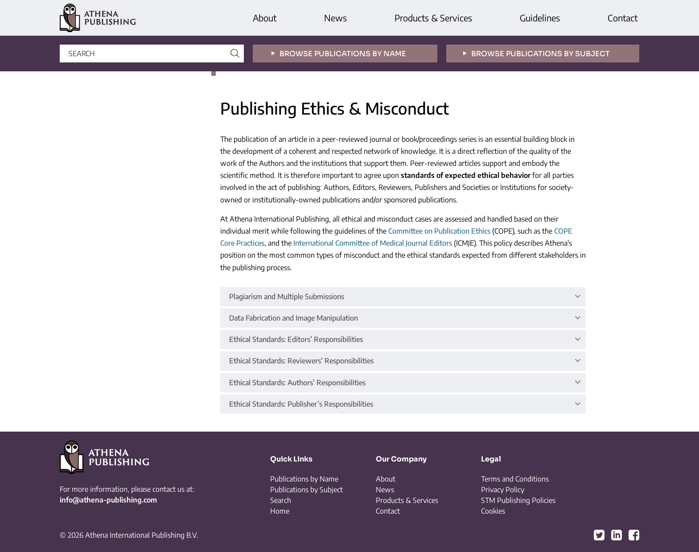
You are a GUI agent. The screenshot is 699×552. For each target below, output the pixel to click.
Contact (622, 17)
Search (280, 500)
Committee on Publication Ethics (439, 231)
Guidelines (540, 17)
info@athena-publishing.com (108, 499)
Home (279, 511)
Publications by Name (304, 478)
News (335, 17)
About (264, 17)
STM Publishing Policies (518, 500)
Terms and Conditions (515, 478)
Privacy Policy (502, 489)
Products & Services (433, 17)
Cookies (493, 511)
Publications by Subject (306, 489)
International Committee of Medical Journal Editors (372, 243)
